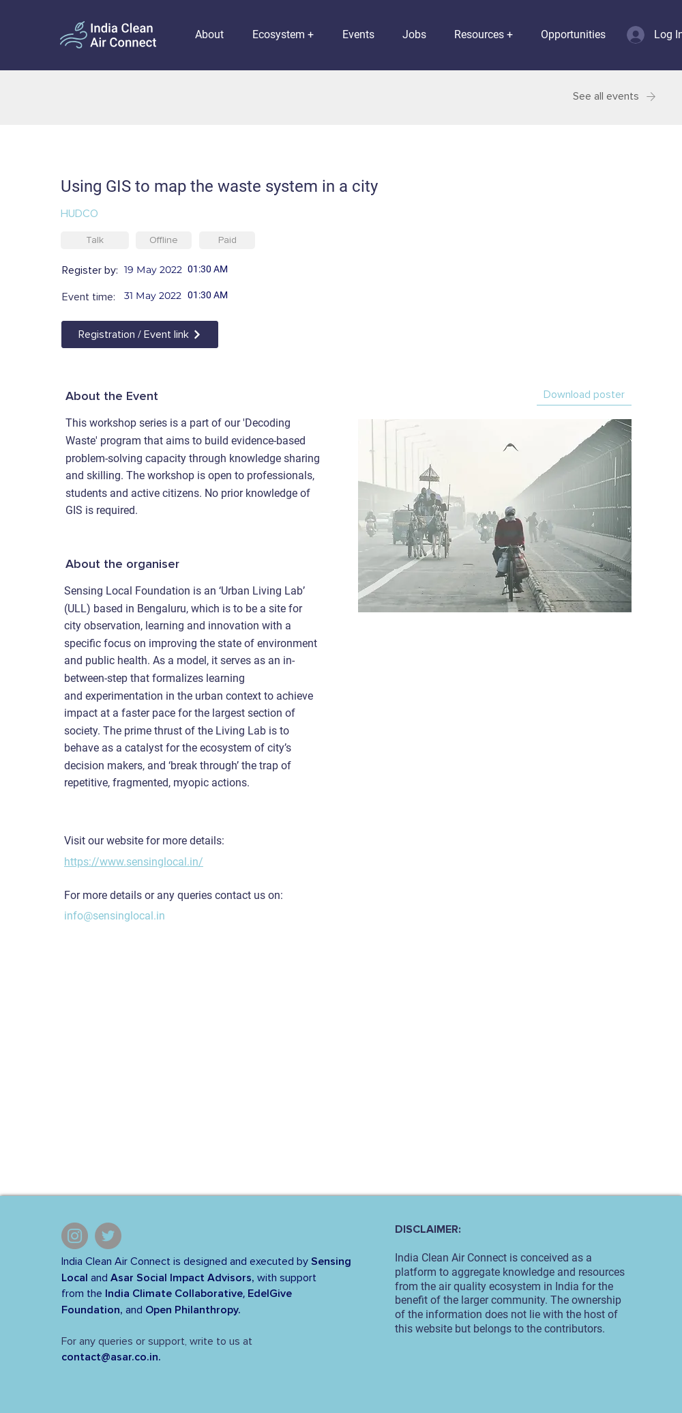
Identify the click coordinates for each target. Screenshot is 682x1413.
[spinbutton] (238, 269)
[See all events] (606, 96)
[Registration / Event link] (139, 334)
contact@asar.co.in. (111, 1357)
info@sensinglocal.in (114, 915)
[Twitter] (108, 1236)
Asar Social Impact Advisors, (182, 1278)
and (99, 1278)
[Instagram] (74, 1236)
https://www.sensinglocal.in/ (133, 861)
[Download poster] (584, 395)
